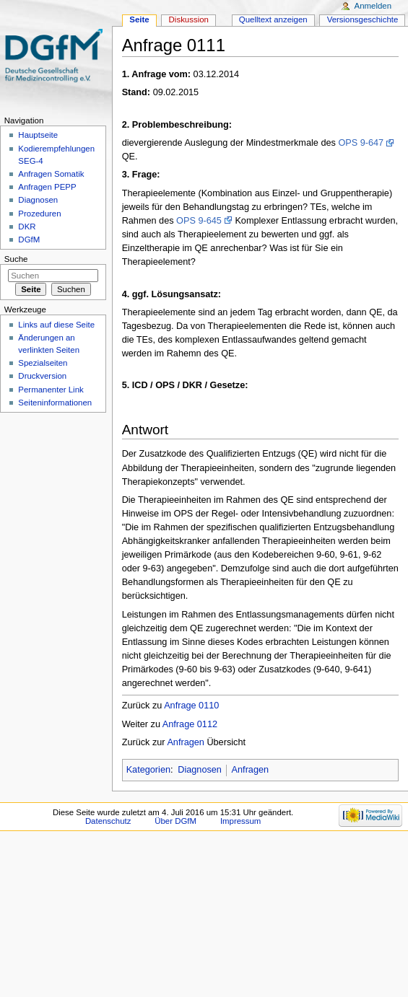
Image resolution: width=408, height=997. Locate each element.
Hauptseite (38, 135)
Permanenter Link (50, 389)
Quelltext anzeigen (273, 19)
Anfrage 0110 (191, 705)
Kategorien (148, 770)
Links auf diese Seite (56, 324)
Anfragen (185, 742)
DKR (26, 226)
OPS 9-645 (199, 221)
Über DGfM (175, 821)
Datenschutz (108, 821)
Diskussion (189, 19)
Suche (16, 259)
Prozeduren (39, 213)
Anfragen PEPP (47, 187)
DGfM (29, 239)
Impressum (240, 821)
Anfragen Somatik (51, 174)
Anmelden (373, 5)
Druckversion (42, 376)
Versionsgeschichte (363, 19)
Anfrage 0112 (189, 724)
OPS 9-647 (360, 143)
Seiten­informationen (55, 402)
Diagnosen (200, 770)
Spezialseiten (42, 363)
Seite (139, 19)
